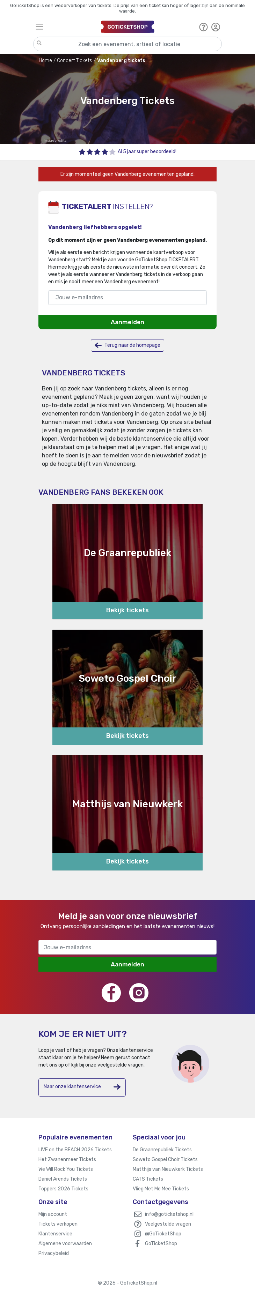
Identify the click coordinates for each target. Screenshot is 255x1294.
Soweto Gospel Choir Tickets (165, 1159)
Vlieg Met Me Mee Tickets (161, 1189)
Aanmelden (127, 322)
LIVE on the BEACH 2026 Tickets (75, 1150)
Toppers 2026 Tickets (63, 1189)
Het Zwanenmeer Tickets (67, 1159)
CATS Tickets (148, 1179)
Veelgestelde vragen (168, 1224)
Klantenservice (55, 1234)
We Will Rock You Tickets (65, 1169)
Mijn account (52, 1214)
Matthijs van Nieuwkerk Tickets (168, 1169)
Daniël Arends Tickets (62, 1179)
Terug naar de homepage (127, 345)
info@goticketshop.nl (169, 1214)
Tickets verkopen (58, 1224)
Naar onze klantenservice (82, 1087)
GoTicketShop (161, 1244)
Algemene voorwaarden (65, 1244)
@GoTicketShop (163, 1234)
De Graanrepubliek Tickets (162, 1150)
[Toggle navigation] (65, 26)
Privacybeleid (53, 1253)
